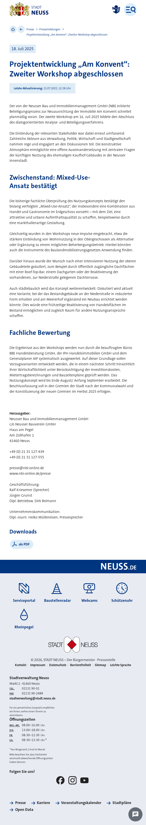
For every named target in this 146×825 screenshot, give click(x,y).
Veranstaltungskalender (81, 802)
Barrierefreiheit (80, 665)
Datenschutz (57, 665)
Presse (30, 29)
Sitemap (100, 665)
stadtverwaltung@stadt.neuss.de (32, 698)
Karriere (43, 802)
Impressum (37, 665)
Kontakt (20, 665)
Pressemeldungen (49, 29)
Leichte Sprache (120, 665)
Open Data (24, 809)
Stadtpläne (121, 802)
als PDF (24, 544)
